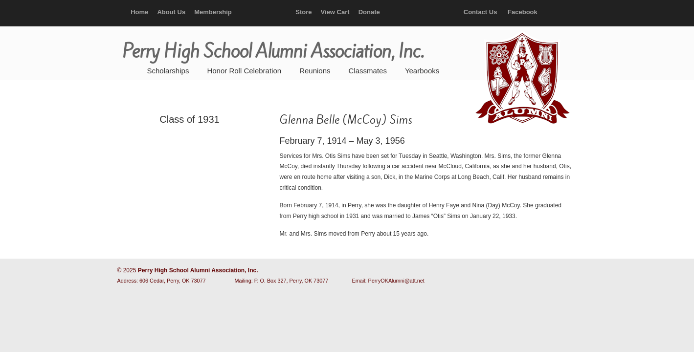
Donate (369, 12)
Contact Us (480, 12)
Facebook (522, 12)
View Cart (335, 12)
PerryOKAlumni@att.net (396, 281)
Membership (213, 12)
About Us (171, 12)
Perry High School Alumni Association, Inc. (521, 78)
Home (139, 12)
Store (303, 12)
